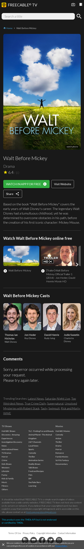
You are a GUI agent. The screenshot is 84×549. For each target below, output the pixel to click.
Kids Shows (7, 464)
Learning (32, 486)
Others (5, 489)
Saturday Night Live (57, 398)
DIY (29, 478)
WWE (7, 413)
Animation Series (36, 460)
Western (5, 467)
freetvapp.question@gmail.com (41, 512)
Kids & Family (8, 478)
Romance (60, 453)
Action (58, 438)
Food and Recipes (36, 471)
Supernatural (55, 403)
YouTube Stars (34, 482)
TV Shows (7, 426)
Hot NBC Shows (8, 431)
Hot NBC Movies (63, 431)
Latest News (36, 398)
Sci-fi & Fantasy (62, 460)
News (4, 446)
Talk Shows (33, 467)
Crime (4, 460)
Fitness (5, 486)
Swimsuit (54, 408)
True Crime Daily (35, 403)
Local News (33, 446)
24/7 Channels (34, 442)
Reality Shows (34, 464)
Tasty (44, 408)
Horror (5, 456)
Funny (4, 475)
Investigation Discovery (12, 442)
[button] (77, 264)
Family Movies (62, 456)
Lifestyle (5, 471)
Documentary (62, 464)
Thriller (31, 456)
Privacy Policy (61, 546)
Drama (58, 446)
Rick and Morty (70, 408)
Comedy (32, 453)
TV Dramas (6, 453)
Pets (30, 475)
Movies (59, 426)
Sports (31, 449)
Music (4, 482)
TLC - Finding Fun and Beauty (41, 431)
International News (10, 449)
